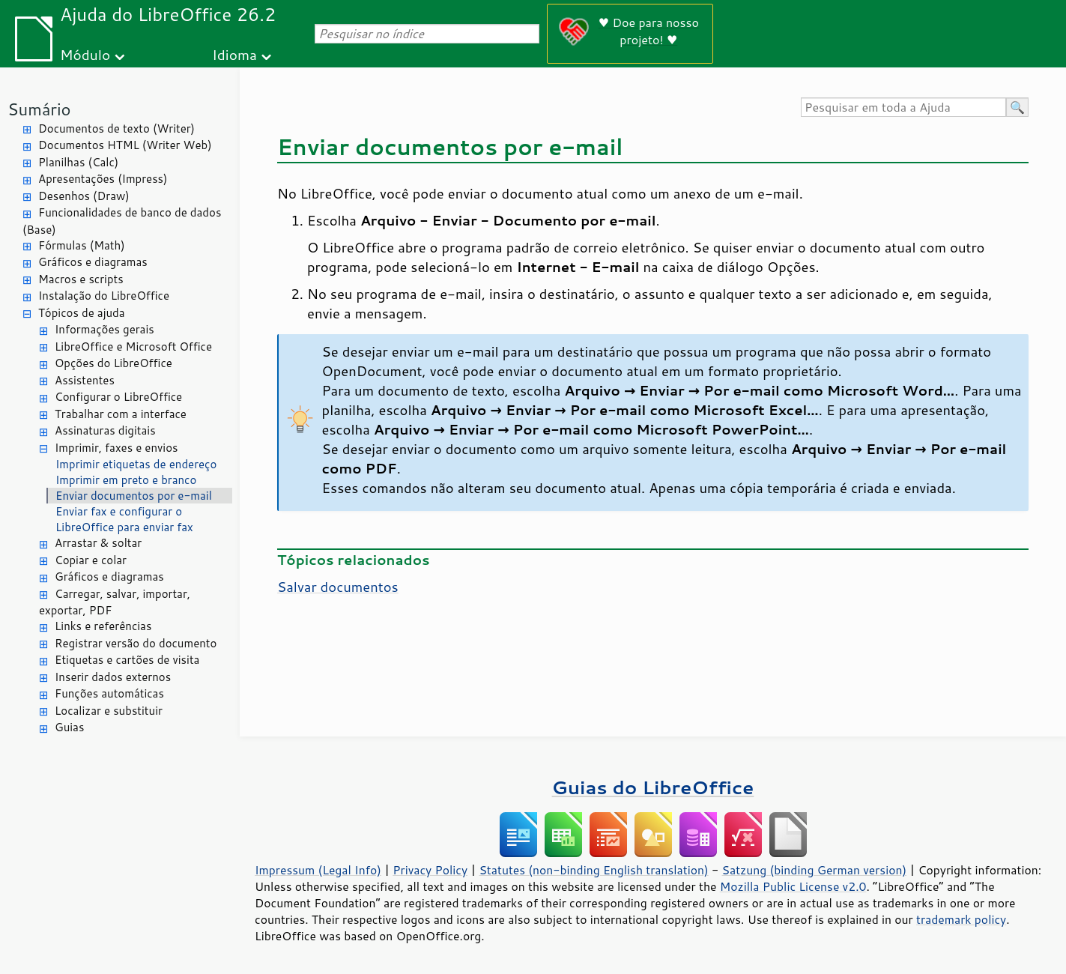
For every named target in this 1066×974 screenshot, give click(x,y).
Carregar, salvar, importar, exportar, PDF (114, 602)
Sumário (39, 109)
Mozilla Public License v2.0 (793, 886)
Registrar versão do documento (135, 643)
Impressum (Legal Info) (318, 870)
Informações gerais (104, 329)
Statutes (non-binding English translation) (593, 870)
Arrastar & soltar (98, 543)
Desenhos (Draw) (84, 196)
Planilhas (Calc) (78, 162)
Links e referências (103, 626)
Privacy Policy (430, 870)
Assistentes (85, 380)
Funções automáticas (109, 693)
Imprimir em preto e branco (125, 480)
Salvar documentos (338, 586)
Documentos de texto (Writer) (116, 128)
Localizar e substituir (109, 711)
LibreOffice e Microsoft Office (133, 346)
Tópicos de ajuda (81, 313)
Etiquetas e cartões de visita (127, 660)
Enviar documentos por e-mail (133, 495)
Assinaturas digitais (105, 430)
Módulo (85, 54)
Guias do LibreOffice (653, 787)
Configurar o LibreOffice (118, 397)
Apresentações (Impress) (103, 179)
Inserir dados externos (113, 677)
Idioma (234, 54)
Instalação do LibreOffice (103, 295)
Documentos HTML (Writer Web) (125, 145)
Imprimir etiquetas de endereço (135, 464)
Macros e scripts (81, 279)
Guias (69, 727)
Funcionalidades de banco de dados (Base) (121, 221)
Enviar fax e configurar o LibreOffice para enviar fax (124, 519)
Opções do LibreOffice (113, 363)
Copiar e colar (91, 560)
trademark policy (961, 919)
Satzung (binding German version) (814, 870)
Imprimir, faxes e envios (116, 448)
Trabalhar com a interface (121, 414)
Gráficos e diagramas (93, 262)
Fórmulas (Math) (81, 245)
